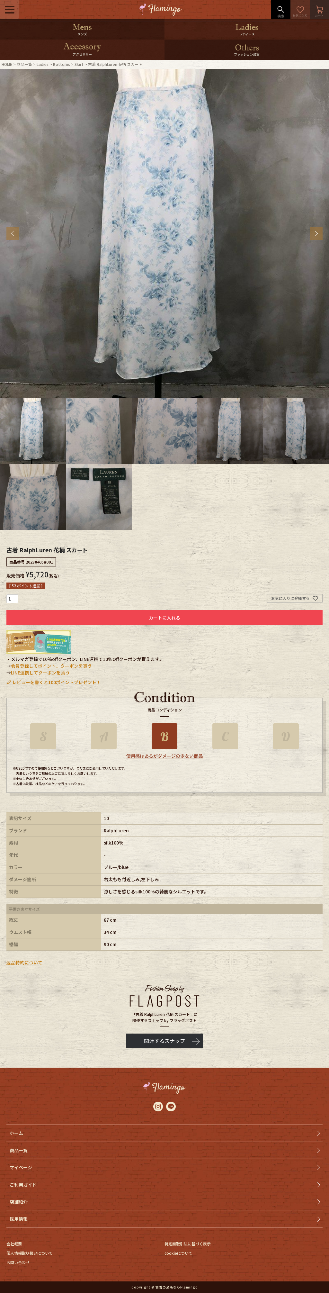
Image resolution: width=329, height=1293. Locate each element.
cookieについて (178, 1253)
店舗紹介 (19, 1201)
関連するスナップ (164, 1040)
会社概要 (14, 1243)
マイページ (21, 1167)
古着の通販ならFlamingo (177, 1287)
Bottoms (61, 64)
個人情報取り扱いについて (29, 1253)
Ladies (43, 64)
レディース (247, 34)
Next (316, 233)
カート (319, 9)
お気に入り (300, 9)
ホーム (16, 1133)
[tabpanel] (164, 233)
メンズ (82, 34)
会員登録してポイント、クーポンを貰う (51, 666)
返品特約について (24, 962)
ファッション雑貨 (247, 54)
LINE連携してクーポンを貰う (40, 672)
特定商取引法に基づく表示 (187, 1243)
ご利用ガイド (23, 1184)
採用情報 (19, 1219)
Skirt (79, 64)
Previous (12, 233)
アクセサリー (82, 54)
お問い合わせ (18, 1262)
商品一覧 (24, 64)
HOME (7, 64)
